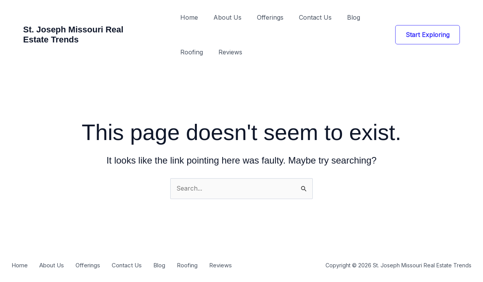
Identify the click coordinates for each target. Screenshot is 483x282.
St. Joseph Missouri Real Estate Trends (73, 34)
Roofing (191, 52)
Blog (353, 17)
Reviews (230, 52)
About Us (227, 17)
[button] (427, 34)
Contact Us (315, 17)
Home (189, 17)
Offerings (270, 17)
